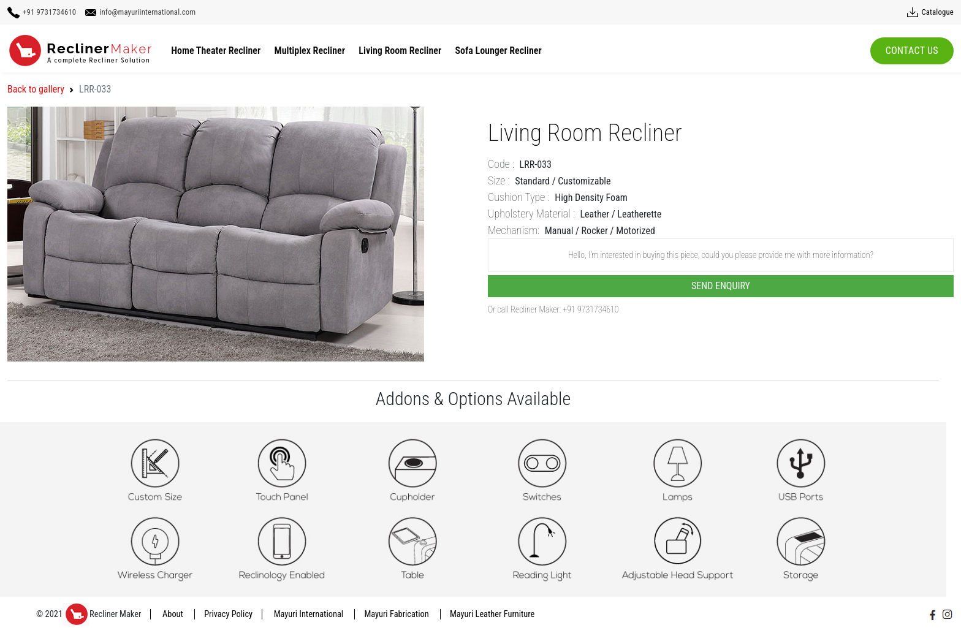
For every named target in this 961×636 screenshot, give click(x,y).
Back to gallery (35, 89)
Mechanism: (513, 230)
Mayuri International (310, 614)
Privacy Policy (228, 614)
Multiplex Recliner (310, 50)
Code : (501, 163)
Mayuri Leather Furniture (492, 614)
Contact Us (912, 50)
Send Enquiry (720, 286)
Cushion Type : (519, 197)
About (173, 614)
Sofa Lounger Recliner (498, 50)
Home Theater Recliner (215, 50)
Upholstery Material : (531, 213)
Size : (499, 180)
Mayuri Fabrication (397, 614)
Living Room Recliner (400, 50)
